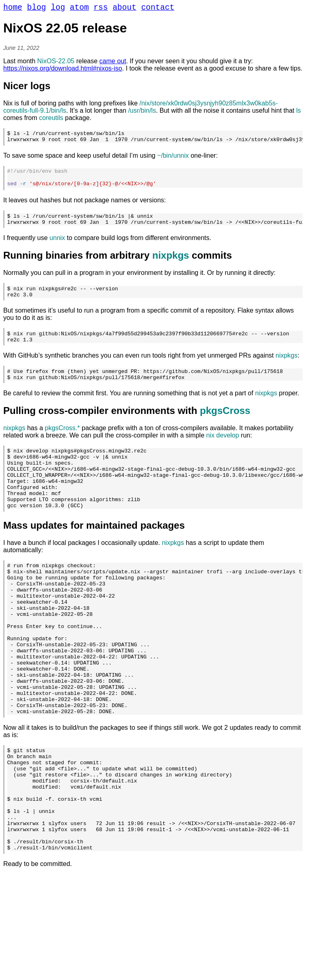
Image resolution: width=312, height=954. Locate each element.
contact (157, 8)
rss (100, 8)
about (124, 8)
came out (113, 63)
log (58, 8)
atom (79, 8)
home (12, 8)
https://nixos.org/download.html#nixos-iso (62, 70)
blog (36, 8)
